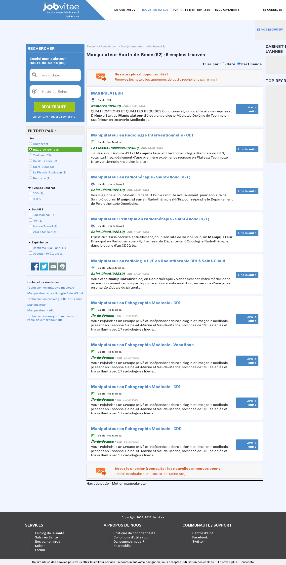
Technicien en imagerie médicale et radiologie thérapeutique (52, 318)
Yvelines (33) (42, 155)
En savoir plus (227, 562)
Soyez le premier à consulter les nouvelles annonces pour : (167, 468)
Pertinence (251, 64)
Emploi (90, 46)
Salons (40, 546)
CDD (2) (38, 193)
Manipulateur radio (40, 310)
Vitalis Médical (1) (45, 232)
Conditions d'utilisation (131, 537)
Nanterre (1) (41, 178)
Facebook (200, 537)
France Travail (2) (45, 226)
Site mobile (122, 546)
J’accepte (247, 562)
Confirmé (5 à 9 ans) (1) (49, 248)
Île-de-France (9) (45, 161)
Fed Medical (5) (43, 215)
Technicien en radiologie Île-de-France (54, 299)
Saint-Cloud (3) (43, 166)
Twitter (198, 541)
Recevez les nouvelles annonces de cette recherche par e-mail (166, 79)
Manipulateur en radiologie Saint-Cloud (55, 293)
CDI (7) (37, 199)
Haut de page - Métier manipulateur (116, 483)
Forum (40, 550)
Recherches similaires (43, 282)
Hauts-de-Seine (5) (46, 149)
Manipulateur (36, 304)
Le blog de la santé (49, 533)
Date (231, 64)
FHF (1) (37, 220)
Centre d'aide (202, 533)
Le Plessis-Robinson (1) (49, 172)
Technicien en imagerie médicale (50, 287)
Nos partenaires (48, 541)
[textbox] (55, 75)
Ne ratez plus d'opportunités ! (141, 74)
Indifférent (40, 144)
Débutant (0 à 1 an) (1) (48, 253)
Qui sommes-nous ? (129, 541)
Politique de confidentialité (135, 533)
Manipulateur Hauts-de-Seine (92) (143, 46)
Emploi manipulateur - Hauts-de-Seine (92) (150, 474)
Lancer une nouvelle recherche (54, 116)
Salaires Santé (46, 537)
